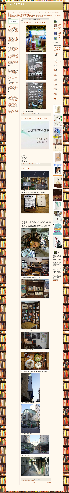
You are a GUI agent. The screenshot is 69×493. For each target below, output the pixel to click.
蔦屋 (13, 32)
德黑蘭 (11, 55)
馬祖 (28, 14)
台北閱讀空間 (14, 39)
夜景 (8, 30)
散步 (9, 37)
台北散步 (21, 15)
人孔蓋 (16, 32)
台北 (8, 14)
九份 (23, 14)
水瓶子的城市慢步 (16, 4)
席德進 (9, 112)
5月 (55, 60)
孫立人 (17, 104)
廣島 (9, 49)
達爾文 (12, 106)
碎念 (10, 27)
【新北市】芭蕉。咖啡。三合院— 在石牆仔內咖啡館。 (33, 22)
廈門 (14, 56)
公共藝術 (40, 15)
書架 (14, 27)
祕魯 (16, 72)
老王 (15, 105)
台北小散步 (13, 41)
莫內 (25, 16)
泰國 (10, 74)
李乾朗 (27, 480)
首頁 (44, 10)
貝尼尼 (12, 107)
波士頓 (9, 50)
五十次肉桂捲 (10, 31)
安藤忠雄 (14, 98)
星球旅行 (38, 10)
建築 (14, 26)
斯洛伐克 (13, 72)
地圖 (31, 10)
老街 (27, 15)
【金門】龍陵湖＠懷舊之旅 (59, 21)
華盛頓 (11, 61)
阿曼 (8, 71)
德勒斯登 (46, 12)
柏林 (43, 12)
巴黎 (24, 12)
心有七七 (14, 93)
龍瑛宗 (43, 16)
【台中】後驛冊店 (25, 168)
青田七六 (33, 10)
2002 (55, 98)
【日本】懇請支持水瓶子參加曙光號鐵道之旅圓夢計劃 (59, 34)
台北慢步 (16, 37)
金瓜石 (21, 14)
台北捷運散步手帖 (15, 40)
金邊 (16, 55)
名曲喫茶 (15, 15)
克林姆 (11, 104)
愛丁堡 (15, 62)
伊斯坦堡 (22, 12)
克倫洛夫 (9, 56)
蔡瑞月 (13, 99)
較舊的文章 (49, 482)
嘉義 (13, 87)
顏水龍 (33, 480)
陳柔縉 (13, 110)
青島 (15, 61)
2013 (55, 84)
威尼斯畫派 (58, 15)
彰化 (10, 88)
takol (17, 106)
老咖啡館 (12, 15)
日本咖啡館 (18, 15)
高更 (27, 16)
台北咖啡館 (9, 15)
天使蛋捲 (15, 96)
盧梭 (11, 111)
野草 (36, 10)
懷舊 (30, 15)
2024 (55, 70)
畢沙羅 (10, 110)
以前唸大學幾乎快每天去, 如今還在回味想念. (57, 53)
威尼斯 (28, 12)
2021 (55, 74)
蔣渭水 (9, 96)
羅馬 (26, 12)
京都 (13, 12)
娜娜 (13, 100)
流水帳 (23, 10)
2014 (55, 83)
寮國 (16, 73)
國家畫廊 (36, 12)
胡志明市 (9, 63)
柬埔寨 (11, 69)
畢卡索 (36, 16)
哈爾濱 (12, 62)
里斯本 (57, 12)
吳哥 (19, 12)
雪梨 (11, 63)
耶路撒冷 (15, 54)
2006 (55, 93)
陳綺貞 (15, 106)
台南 (24, 14)
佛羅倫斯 (31, 12)
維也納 (39, 12)
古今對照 (10, 32)
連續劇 (51, 15)
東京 (12, 12)
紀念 (17, 27)
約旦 (12, 54)
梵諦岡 (14, 73)
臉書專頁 (41, 10)
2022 (55, 73)
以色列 (17, 71)
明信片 (44, 15)
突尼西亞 (16, 77)
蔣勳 (11, 112)
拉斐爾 (14, 16)
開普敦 (14, 61)
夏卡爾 (33, 16)
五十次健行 (15, 30)
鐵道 (23, 15)
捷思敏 (14, 97)
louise (11, 100)
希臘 (11, 71)
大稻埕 (11, 14)
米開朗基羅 (11, 16)
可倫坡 (10, 62)
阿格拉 (9, 54)
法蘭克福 (49, 12)
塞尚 (15, 110)
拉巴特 (17, 62)
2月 (55, 66)
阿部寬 (10, 99)
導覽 (19, 10)
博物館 (55, 15)
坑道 (26, 15)
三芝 (10, 89)
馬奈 (23, 16)
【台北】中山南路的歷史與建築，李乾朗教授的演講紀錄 (34, 118)
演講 (17, 10)
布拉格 (41, 12)
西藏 (13, 74)
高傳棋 (13, 103)
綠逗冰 (29, 10)
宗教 (42, 15)
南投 (10, 87)
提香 (9, 105)
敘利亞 (16, 70)
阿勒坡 (13, 57)
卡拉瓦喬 (17, 16)
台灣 (25, 480)
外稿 (15, 10)
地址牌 (16, 28)
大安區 (16, 14)
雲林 (12, 88)
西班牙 (17, 69)
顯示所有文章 (40, 19)
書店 (32, 15)
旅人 (38, 15)
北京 (8, 12)
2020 (55, 75)
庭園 (24, 15)
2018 (55, 78)
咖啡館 (29, 480)
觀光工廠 (53, 15)
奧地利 (10, 70)
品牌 (34, 15)
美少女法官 (12, 105)
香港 (15, 51)
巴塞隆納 (54, 12)
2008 (55, 90)
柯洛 (17, 110)
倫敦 (33, 12)
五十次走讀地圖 (10, 29)
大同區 (13, 14)
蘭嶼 (14, 89)
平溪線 (18, 14)
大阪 (9, 51)
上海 (10, 12)
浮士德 (9, 111)
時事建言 (10, 38)
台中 (23, 480)
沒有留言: (32, 113)
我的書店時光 (9, 41)
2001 (55, 99)
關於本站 (11, 10)
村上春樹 (9, 107)
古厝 (28, 15)
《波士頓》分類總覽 (57, 30)
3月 (55, 65)
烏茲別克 (13, 77)
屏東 (10, 86)
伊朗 (13, 70)
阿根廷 (10, 77)
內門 (9, 89)
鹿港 (15, 88)
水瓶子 (13, 10)
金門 (27, 14)
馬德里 (52, 12)
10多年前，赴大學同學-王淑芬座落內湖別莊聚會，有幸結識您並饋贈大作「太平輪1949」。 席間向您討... (57, 49)
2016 (55, 80)
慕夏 (31, 16)
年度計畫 (26, 10)
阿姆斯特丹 (16, 57)
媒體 (21, 10)
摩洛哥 (14, 71)
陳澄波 (41, 16)
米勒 (21, 16)
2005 (55, 94)
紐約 (59, 12)
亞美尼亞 (10, 72)
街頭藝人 (36, 15)
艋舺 (15, 86)
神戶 (17, 12)
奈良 (15, 12)
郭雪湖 (38, 16)
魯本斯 (20, 16)
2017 (55, 79)
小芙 (17, 98)
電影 (46, 15)
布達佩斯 (12, 56)
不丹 (11, 73)
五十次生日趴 (16, 31)
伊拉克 (10, 78)
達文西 (15, 107)
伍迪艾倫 (48, 15)
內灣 (12, 89)
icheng (8, 104)
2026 (55, 59)
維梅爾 (10, 103)
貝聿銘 (9, 106)
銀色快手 (14, 111)
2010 (55, 88)
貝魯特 (11, 57)
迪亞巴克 (14, 55)
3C (16, 29)
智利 (8, 74)
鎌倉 (14, 50)
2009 (55, 89)
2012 (55, 85)
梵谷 (29, 16)
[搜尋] (13, 21)
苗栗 (15, 87)
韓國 (15, 74)
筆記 (14, 29)
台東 (25, 14)
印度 (14, 69)
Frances (9, 100)
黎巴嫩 (8, 73)
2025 (55, 69)
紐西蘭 (13, 78)
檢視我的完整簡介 (55, 280)
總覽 (8, 10)
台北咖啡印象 (9, 40)
